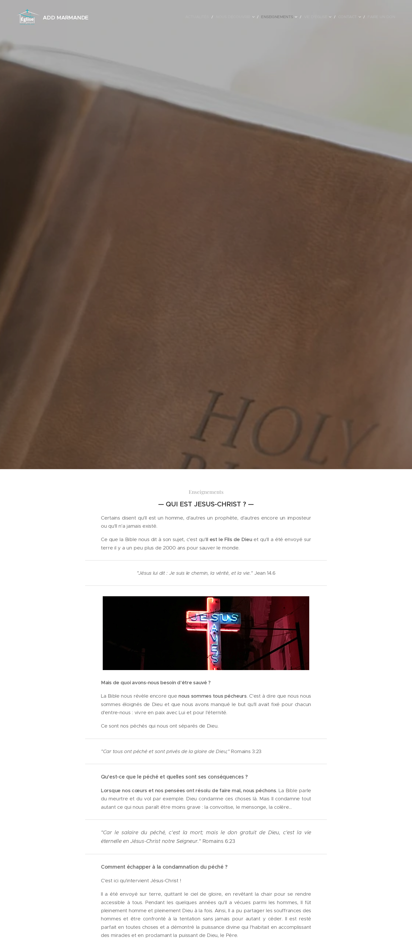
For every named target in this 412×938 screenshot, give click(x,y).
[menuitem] (211, 17)
